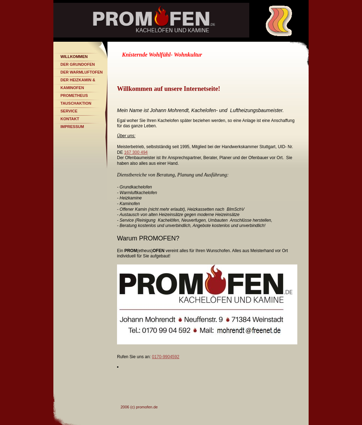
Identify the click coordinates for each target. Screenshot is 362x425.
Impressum (72, 126)
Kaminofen (72, 88)
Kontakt (69, 119)
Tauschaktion (75, 103)
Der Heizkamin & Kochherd (77, 81)
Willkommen (74, 56)
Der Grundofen (77, 64)
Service (68, 111)
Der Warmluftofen (81, 72)
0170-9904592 (165, 356)
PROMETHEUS (74, 95)
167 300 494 (136, 152)
